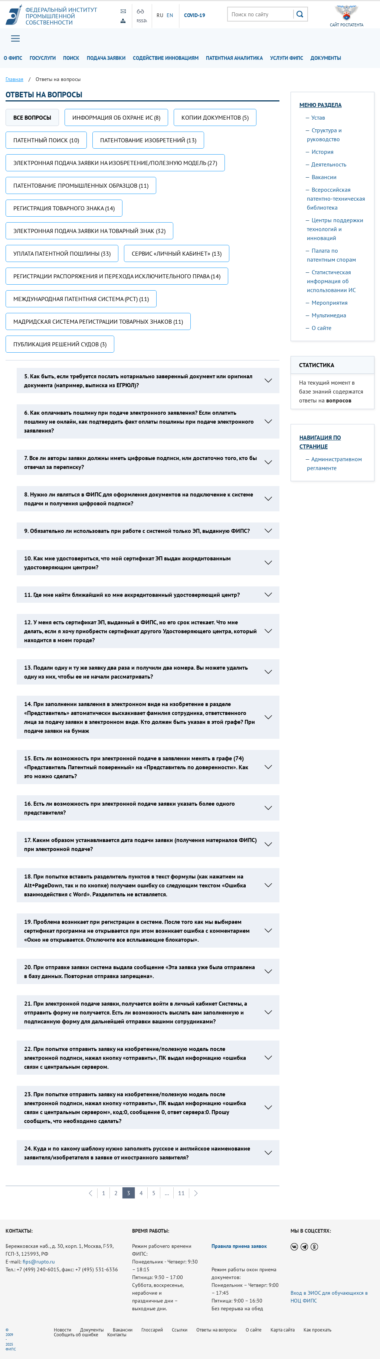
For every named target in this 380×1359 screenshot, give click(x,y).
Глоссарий (152, 1330)
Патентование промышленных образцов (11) (80, 185)
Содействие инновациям (166, 58)
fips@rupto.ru (39, 1261)
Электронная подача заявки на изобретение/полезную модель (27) (115, 162)
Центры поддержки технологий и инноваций (335, 229)
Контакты (117, 1335)
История (323, 151)
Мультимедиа (329, 315)
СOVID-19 (195, 15)
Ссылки (179, 1330)
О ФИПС (13, 58)
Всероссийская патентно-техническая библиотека (336, 198)
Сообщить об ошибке (76, 1335)
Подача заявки (106, 58)
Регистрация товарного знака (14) (64, 208)
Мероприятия (330, 302)
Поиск (71, 58)
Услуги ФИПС (286, 58)
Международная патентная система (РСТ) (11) (81, 298)
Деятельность (328, 164)
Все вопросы (32, 117)
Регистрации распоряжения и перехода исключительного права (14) (116, 276)
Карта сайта (283, 1330)
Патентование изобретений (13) (148, 140)
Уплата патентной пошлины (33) (62, 253)
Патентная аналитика (234, 58)
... (167, 1193)
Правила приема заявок (239, 1246)
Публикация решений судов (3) (60, 344)
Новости (62, 1330)
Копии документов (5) (215, 117)
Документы (326, 58)
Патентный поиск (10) (46, 140)
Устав (318, 117)
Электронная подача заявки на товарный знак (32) (89, 230)
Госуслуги (43, 58)
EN (170, 15)
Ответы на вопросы (216, 1330)
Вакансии (324, 177)
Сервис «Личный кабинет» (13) (177, 253)
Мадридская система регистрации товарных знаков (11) (98, 321)
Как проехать (317, 1330)
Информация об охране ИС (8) (116, 117)
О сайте (321, 327)
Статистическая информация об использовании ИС (331, 281)
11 (181, 1193)
